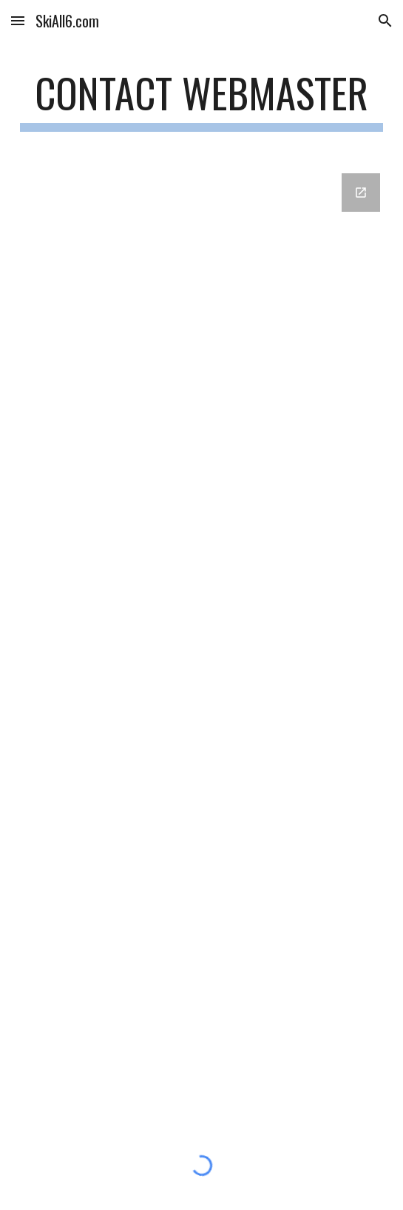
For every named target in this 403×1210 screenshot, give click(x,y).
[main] (201, 100)
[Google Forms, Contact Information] (201, 638)
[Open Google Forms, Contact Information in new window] (361, 192)
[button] (17, 20)
